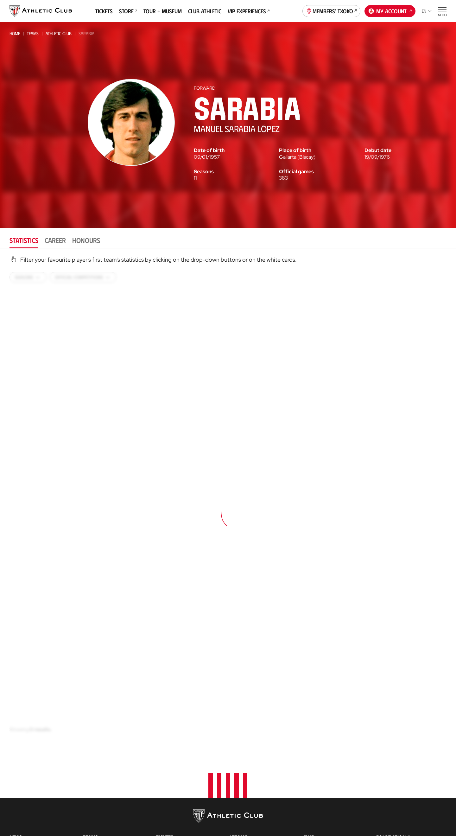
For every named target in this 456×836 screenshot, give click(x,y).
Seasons (204, 172)
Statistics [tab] (24, 240)
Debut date (377, 150)
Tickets (104, 11)
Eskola (237, 827)
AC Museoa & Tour (396, 825)
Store (128, 11)
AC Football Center (251, 766)
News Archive (24, 766)
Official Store (392, 806)
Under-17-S (94, 825)
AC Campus (241, 808)
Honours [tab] (86, 240)
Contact (386, 753)
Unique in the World (398, 797)
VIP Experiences (248, 11)
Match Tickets (171, 747)
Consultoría (242, 782)
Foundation (391, 737)
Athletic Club (59, 33)
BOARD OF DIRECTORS (326, 766)
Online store (170, 792)
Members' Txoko (331, 10)
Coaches (238, 789)
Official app (391, 770)
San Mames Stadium (178, 828)
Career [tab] (55, 240)
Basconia (92, 791)
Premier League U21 (102, 783)
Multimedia (22, 757)
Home (15, 33)
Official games (296, 172)
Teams (33, 33)
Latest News (23, 747)
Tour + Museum (162, 11)
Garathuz (241, 757)
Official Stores (173, 802)
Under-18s (93, 817)
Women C (91, 800)
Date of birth (209, 150)
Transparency (319, 795)
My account (390, 10)
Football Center (246, 775)
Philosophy (316, 757)
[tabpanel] (228, 507)
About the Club (320, 747)
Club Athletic (204, 11)
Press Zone (315, 804)
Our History (317, 830)
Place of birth (295, 150)
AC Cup (237, 798)
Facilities (312, 776)
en (427, 11)
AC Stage (239, 817)
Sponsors (314, 785)
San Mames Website (397, 816)
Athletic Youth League (105, 808)
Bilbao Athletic (98, 766)
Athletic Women (100, 757)
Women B (92, 774)
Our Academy (245, 747)
